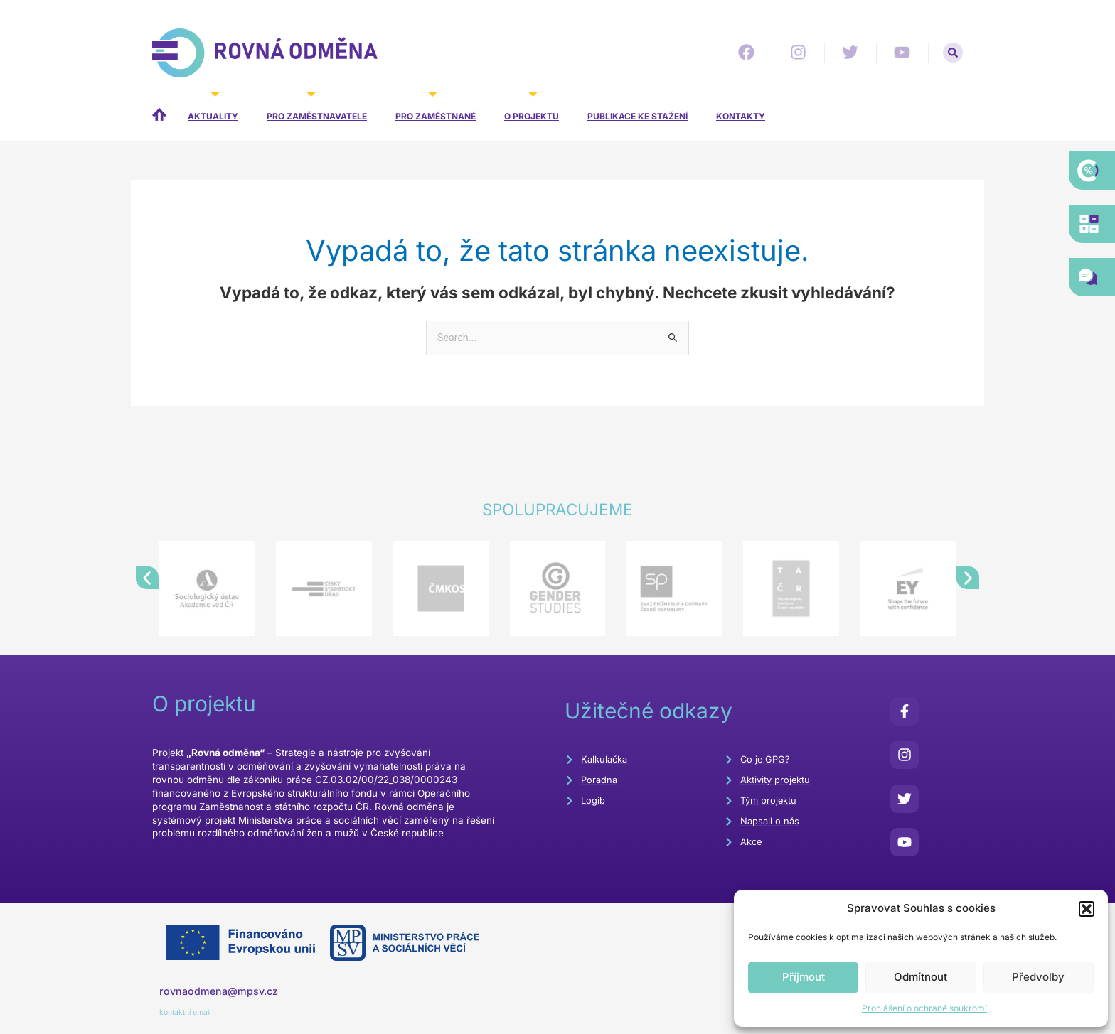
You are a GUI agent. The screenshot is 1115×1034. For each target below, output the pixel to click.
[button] (1086, 909)
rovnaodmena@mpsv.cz (221, 992)
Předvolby (1038, 977)
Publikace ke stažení (637, 116)
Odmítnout (920, 977)
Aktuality (213, 107)
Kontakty (740, 116)
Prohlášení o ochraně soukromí (924, 1008)
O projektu (531, 107)
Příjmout (803, 977)
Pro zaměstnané (435, 107)
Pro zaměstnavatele (317, 107)
